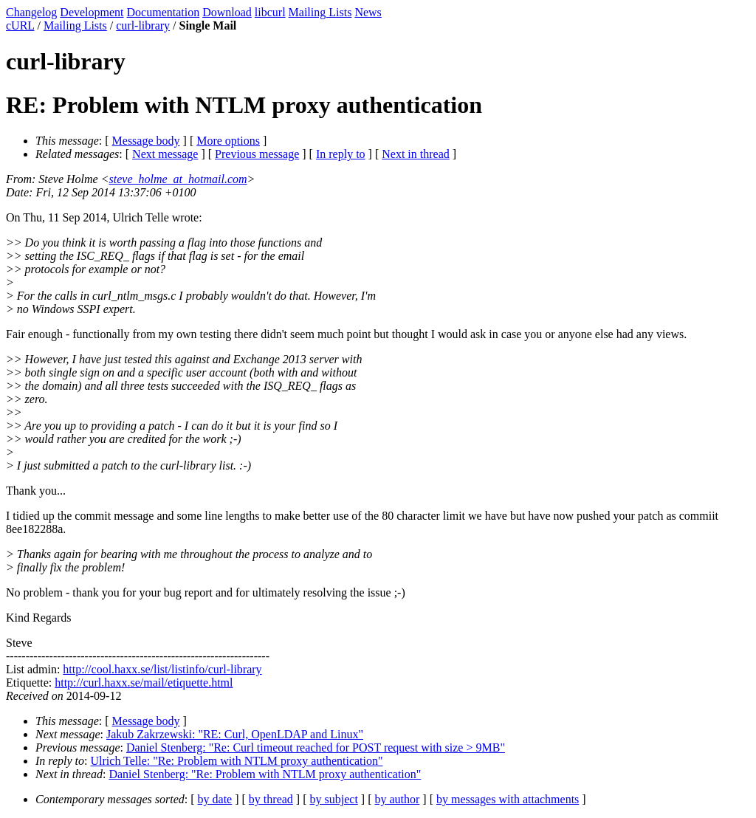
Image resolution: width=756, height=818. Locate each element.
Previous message (257, 154)
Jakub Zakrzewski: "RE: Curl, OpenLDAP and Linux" (234, 734)
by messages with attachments (507, 799)
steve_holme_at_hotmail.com (178, 179)
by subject (334, 799)
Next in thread (416, 154)
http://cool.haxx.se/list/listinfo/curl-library (162, 669)
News (367, 12)
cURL (20, 25)
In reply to (340, 154)
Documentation (163, 12)
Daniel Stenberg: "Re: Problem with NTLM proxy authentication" (265, 774)
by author (396, 799)
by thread (271, 799)
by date (215, 799)
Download (227, 12)
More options (228, 140)
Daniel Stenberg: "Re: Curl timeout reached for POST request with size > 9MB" (315, 747)
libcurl (270, 12)
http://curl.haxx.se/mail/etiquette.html (144, 682)
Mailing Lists (320, 12)
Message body (146, 140)
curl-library (143, 25)
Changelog (31, 12)
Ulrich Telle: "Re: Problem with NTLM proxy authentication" (237, 761)
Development (91, 12)
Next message (165, 154)
